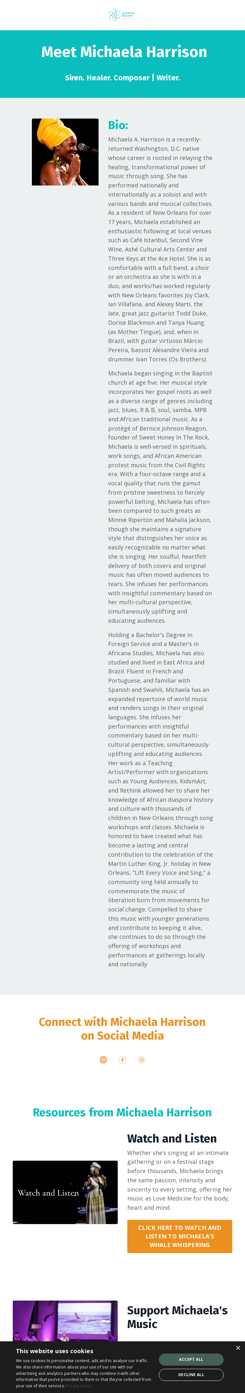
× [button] (237, 1348)
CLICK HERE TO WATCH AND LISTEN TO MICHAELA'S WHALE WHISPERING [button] (179, 1238)
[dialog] (122, 1367)
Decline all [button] (191, 1374)
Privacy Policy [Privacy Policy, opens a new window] (78, 1386)
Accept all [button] (191, 1359)
